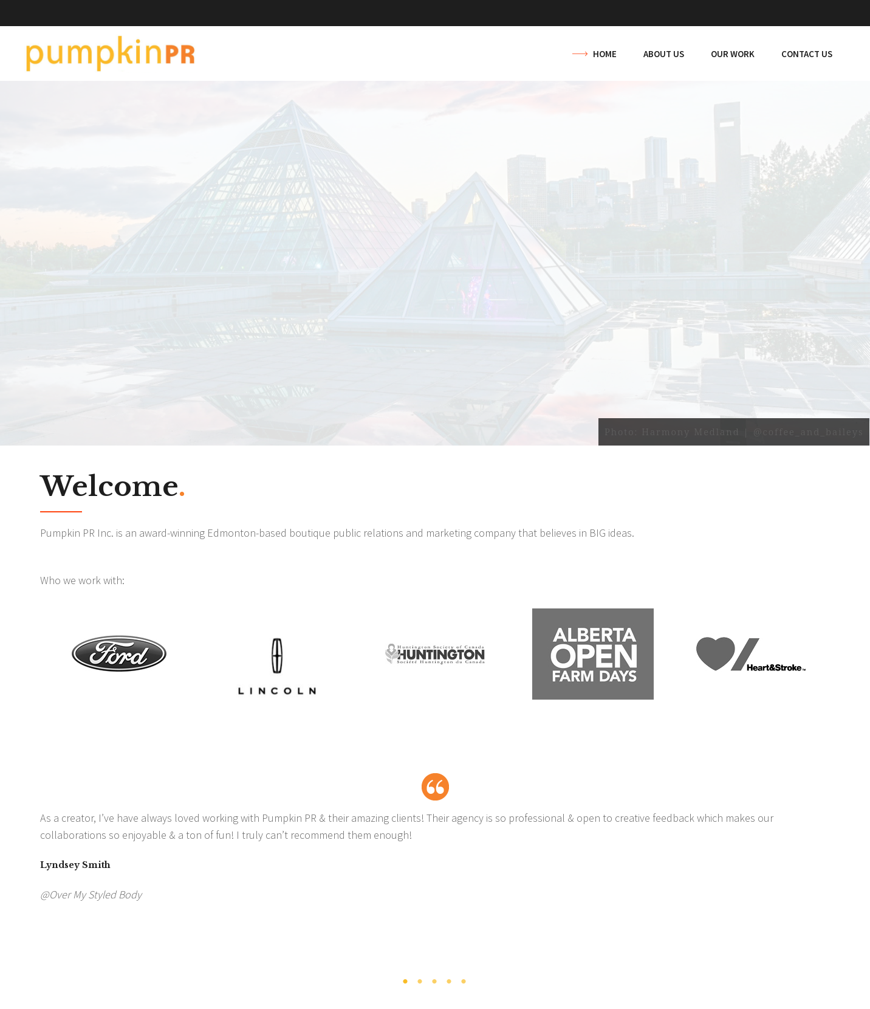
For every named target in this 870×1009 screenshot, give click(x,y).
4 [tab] (450, 982)
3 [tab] (435, 982)
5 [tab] (464, 982)
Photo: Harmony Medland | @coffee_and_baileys (734, 431)
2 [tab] (420, 982)
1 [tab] (406, 982)
